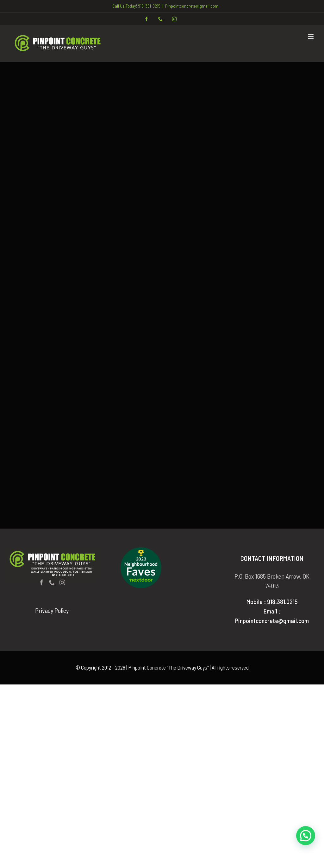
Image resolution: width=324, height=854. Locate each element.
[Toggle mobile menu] (311, 36)
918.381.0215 (282, 601)
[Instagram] (62, 582)
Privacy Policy (52, 610)
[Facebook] (41, 582)
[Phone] (52, 582)
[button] (305, 835)
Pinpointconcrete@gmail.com (191, 6)
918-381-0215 (149, 6)
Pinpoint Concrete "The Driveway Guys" (168, 667)
